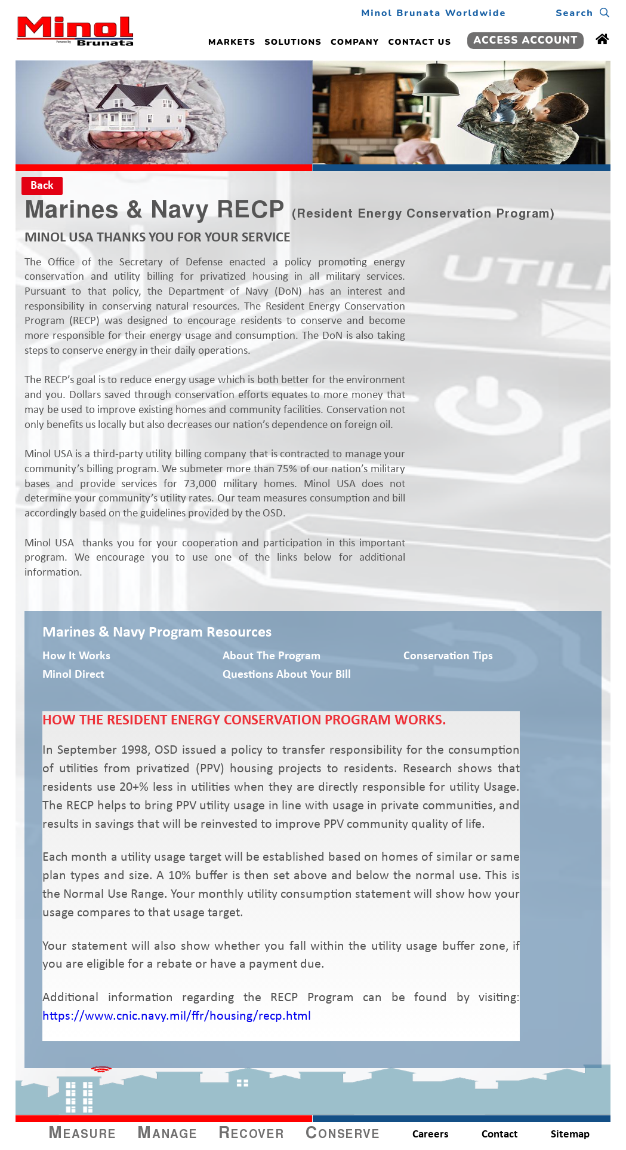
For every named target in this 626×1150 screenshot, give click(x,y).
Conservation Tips (448, 656)
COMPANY (355, 42)
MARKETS (231, 42)
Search (583, 13)
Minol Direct (73, 675)
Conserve (343, 1134)
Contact (500, 1134)
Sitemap (570, 1134)
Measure (82, 1134)
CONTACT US (420, 42)
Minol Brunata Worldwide (433, 13)
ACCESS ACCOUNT (525, 40)
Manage (167, 1134)
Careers (430, 1134)
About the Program (271, 656)
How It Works (76, 656)
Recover (251, 1134)
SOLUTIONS (293, 42)
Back (42, 186)
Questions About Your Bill (287, 675)
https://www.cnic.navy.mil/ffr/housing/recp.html (176, 1016)
